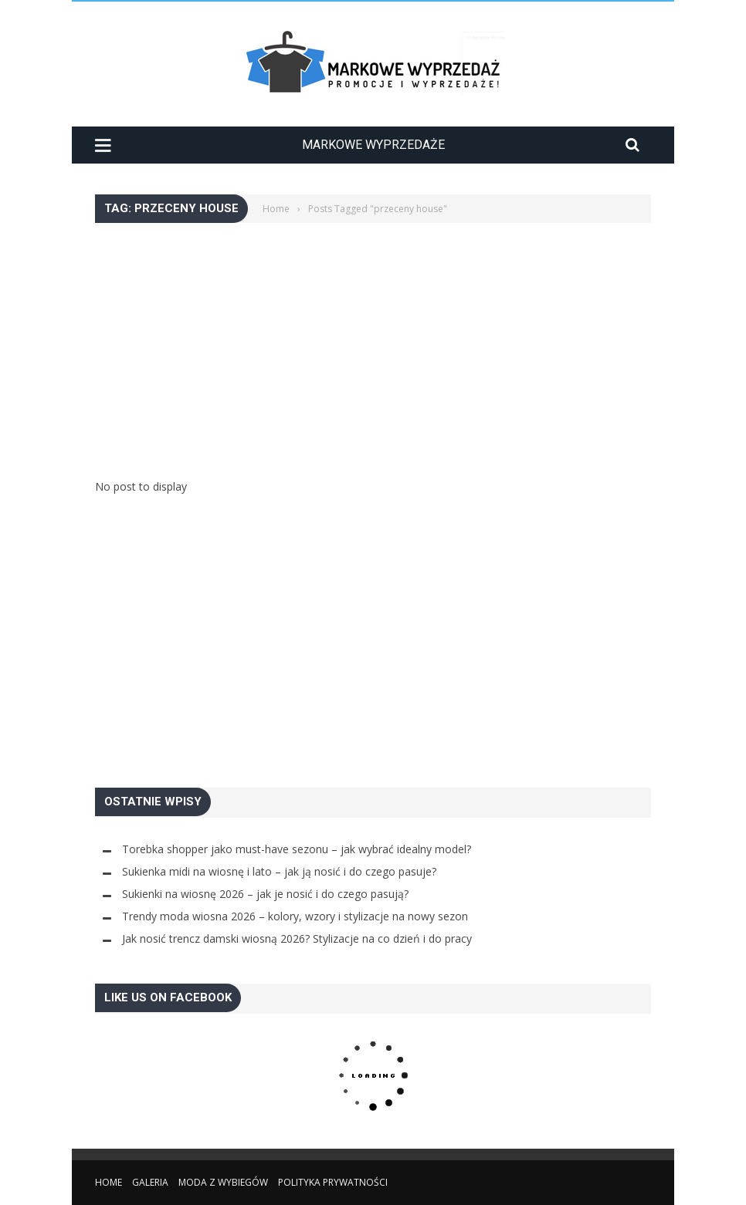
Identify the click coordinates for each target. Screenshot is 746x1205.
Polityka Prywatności (333, 1182)
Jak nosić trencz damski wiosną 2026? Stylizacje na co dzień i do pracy (297, 938)
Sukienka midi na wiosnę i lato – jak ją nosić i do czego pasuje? (279, 871)
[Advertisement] (373, 331)
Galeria (150, 1182)
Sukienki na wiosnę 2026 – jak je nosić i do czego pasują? (265, 893)
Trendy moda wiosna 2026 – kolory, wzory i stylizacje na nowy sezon (295, 916)
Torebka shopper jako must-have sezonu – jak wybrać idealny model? (296, 849)
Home (108, 1182)
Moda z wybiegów (223, 1182)
